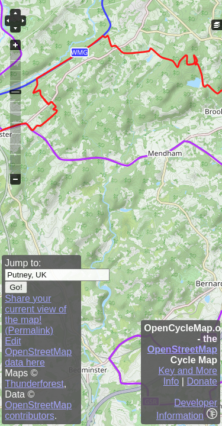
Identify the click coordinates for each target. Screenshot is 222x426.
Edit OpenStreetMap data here (38, 351)
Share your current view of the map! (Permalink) (35, 314)
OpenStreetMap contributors (38, 410)
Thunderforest (34, 384)
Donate (201, 381)
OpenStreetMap (182, 349)
